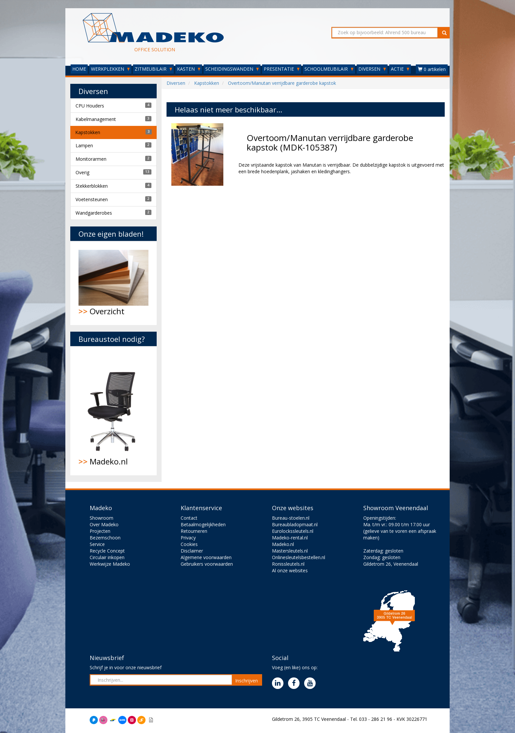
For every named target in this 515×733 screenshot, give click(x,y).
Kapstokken (87, 132)
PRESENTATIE (282, 69)
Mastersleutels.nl (290, 551)
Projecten (100, 531)
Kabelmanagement (96, 119)
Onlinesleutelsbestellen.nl (298, 557)
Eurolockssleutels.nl (292, 531)
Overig (82, 172)
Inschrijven (246, 680)
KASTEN (188, 69)
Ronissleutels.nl (288, 564)
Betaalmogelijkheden (203, 524)
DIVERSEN (372, 69)
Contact (189, 518)
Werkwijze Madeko (110, 564)
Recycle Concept (107, 551)
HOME (79, 69)
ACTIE (400, 69)
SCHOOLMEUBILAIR (328, 69)
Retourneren (194, 531)
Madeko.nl (113, 411)
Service (97, 544)
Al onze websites (290, 570)
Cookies (189, 544)
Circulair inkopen (107, 557)
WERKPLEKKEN (110, 69)
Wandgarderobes (94, 213)
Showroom (101, 518)
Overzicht (113, 283)
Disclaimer (192, 551)
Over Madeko (104, 524)
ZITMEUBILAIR (153, 69)
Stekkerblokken (92, 186)
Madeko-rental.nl (290, 537)
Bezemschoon (105, 537)
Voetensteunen (92, 199)
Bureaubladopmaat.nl (295, 524)
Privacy (188, 537)
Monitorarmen (91, 159)
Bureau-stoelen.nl (290, 518)
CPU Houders (90, 106)
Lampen (84, 145)
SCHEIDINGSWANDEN (232, 69)
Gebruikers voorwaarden (207, 564)
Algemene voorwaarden (206, 557)
